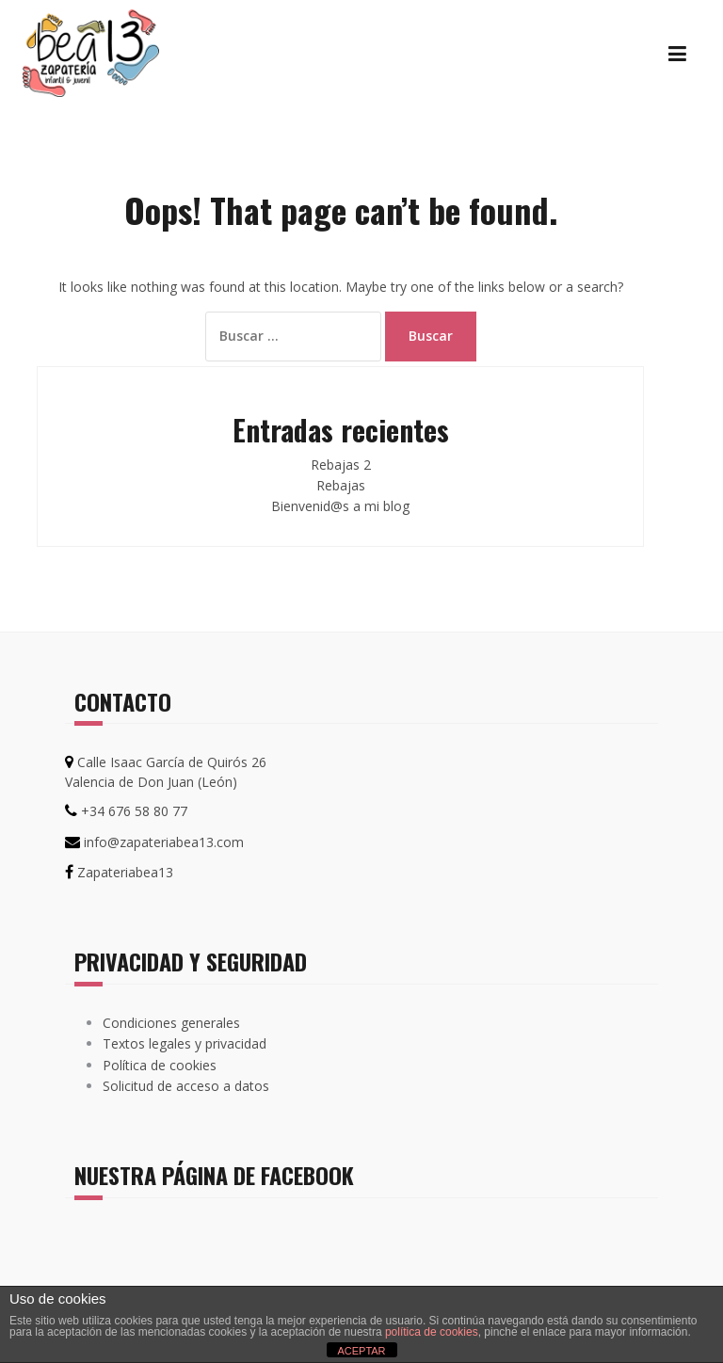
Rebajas (340, 485)
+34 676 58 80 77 (134, 811)
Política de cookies (160, 1065)
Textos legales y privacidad (184, 1043)
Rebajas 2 (341, 464)
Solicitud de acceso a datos (186, 1086)
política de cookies (431, 1332)
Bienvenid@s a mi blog (340, 506)
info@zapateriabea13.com (164, 842)
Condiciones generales (171, 1023)
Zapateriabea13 (125, 872)
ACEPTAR (361, 1350)
